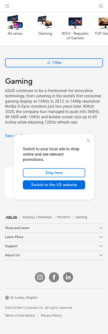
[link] (54, 6)
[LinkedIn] (68, 277)
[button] (7, 6)
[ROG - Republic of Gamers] (75, 30)
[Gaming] (45, 30)
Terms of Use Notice (20, 316)
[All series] (15, 30)
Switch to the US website (54, 184)
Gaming (81, 217)
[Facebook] (54, 277)
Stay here (54, 172)
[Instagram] (40, 277)
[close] (88, 140)
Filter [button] (54, 62)
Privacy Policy (51, 316)
